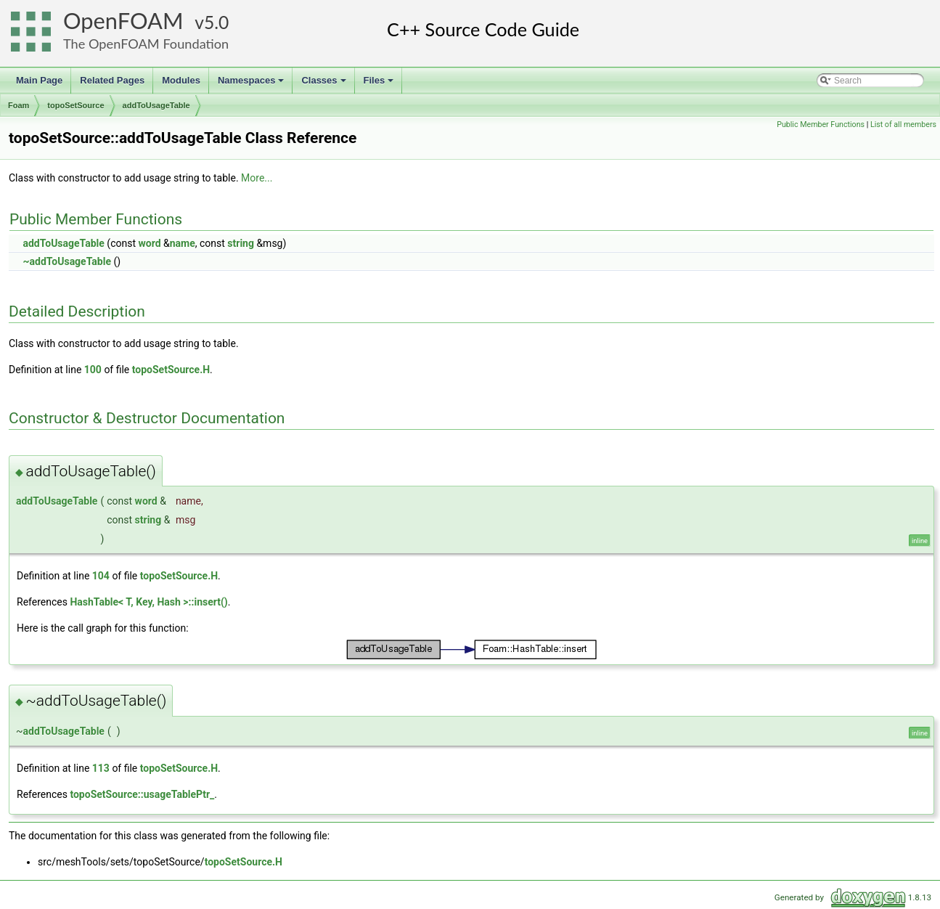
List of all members (903, 124)
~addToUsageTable (66, 261)
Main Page (39, 80)
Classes (324, 84)
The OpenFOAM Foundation (146, 44)
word (149, 243)
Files (380, 84)
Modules (181, 80)
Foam (18, 105)
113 (101, 768)
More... (256, 178)
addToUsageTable (156, 105)
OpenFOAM (123, 20)
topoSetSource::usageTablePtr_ (142, 794)
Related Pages (112, 80)
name (182, 243)
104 (101, 576)
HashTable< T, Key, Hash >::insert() (148, 602)
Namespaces (252, 84)
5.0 (216, 22)
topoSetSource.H (171, 369)
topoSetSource (75, 105)
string (240, 243)
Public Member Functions (821, 124)
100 (93, 369)
